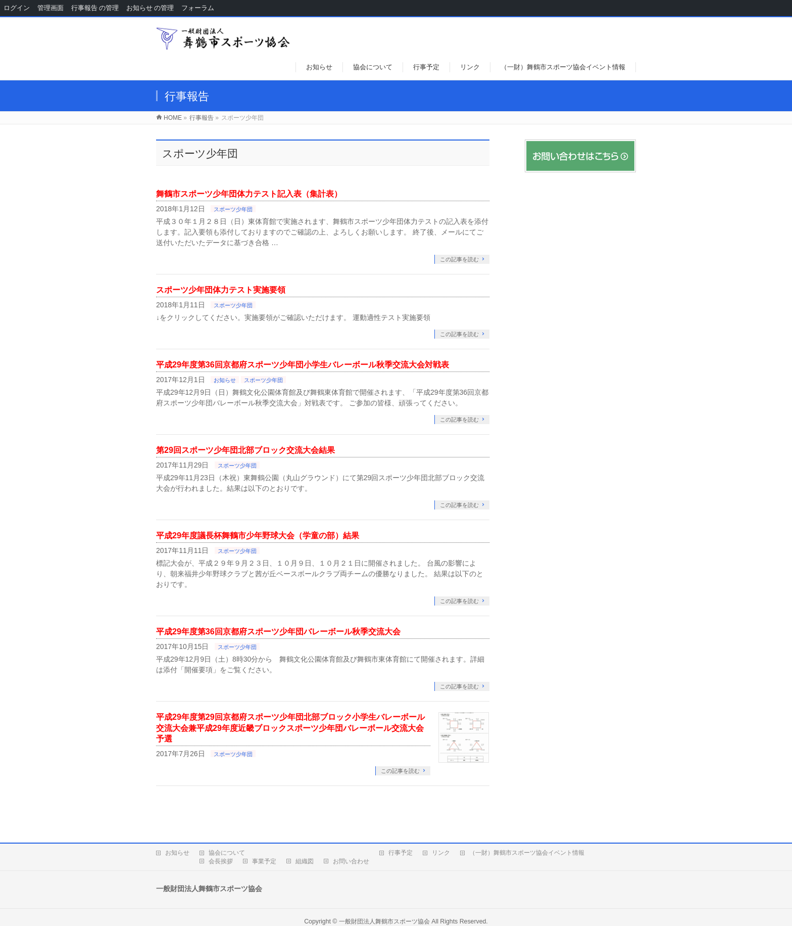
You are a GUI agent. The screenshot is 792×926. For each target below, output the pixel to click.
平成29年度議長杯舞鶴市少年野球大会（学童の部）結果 (257, 535)
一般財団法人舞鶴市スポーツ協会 (384, 921)
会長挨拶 (221, 861)
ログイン (17, 8)
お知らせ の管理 (150, 8)
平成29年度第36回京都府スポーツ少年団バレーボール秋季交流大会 (278, 631)
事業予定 (264, 861)
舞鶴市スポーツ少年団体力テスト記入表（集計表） (249, 194)
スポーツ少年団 (233, 209)
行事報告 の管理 (95, 8)
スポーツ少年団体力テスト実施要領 (220, 290)
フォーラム (197, 8)
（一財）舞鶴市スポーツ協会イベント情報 (526, 852)
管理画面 (50, 8)
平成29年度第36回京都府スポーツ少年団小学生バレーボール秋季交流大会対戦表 (302, 364)
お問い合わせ (351, 861)
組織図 (304, 861)
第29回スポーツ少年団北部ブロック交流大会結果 (245, 450)
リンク (441, 852)
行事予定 (400, 852)
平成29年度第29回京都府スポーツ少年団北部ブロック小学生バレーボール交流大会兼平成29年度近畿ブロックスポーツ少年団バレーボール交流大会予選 (290, 728)
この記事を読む (459, 259)
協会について (227, 852)
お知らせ (225, 380)
